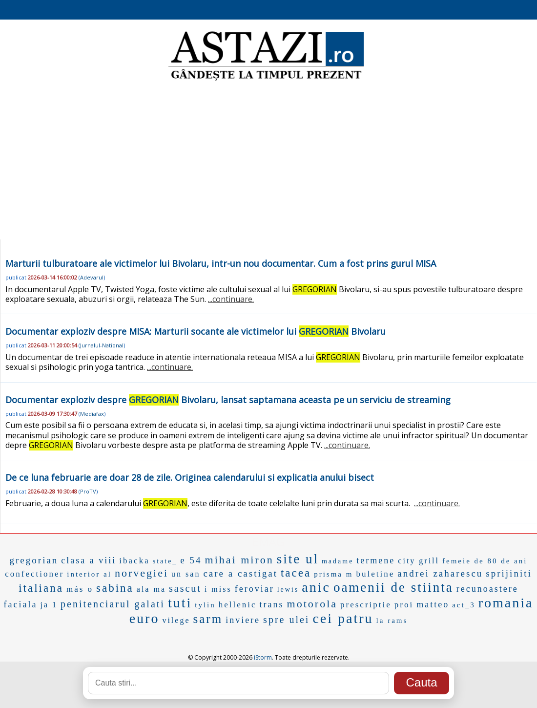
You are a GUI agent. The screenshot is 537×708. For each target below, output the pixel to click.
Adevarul (91, 277)
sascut (185, 588)
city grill (418, 561)
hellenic (238, 604)
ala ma (151, 589)
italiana (41, 588)
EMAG (268, 542)
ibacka (134, 560)
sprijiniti (509, 573)
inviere (243, 620)
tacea (296, 573)
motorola (312, 604)
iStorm (263, 657)
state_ (165, 561)
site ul (298, 559)
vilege (176, 620)
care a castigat (240, 573)
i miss (218, 589)
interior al (89, 574)
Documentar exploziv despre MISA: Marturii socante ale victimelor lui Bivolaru (195, 331)
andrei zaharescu (440, 573)
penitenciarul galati (113, 604)
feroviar (254, 589)
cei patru (342, 618)
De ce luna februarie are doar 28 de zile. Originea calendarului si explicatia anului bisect (189, 477)
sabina (115, 588)
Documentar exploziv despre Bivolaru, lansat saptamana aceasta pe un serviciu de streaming (228, 400)
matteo (432, 604)
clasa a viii (88, 560)
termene (375, 560)
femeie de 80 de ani (484, 561)
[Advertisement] (269, 161)
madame (337, 561)
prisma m (333, 574)
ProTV (88, 491)
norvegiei (141, 573)
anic (316, 587)
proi (403, 604)
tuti (180, 602)
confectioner (34, 574)
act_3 (463, 605)
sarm (208, 618)
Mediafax (92, 413)
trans (272, 604)
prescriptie (366, 604)
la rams (392, 620)
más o (79, 589)
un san (185, 574)
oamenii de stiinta (393, 587)
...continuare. (231, 299)
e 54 (191, 560)
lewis (288, 589)
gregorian (34, 560)
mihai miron (239, 560)
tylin (205, 605)
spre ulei (286, 619)
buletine (375, 574)
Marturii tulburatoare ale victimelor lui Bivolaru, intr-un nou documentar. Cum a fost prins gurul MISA (220, 263)
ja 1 (49, 605)
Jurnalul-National (102, 345)
